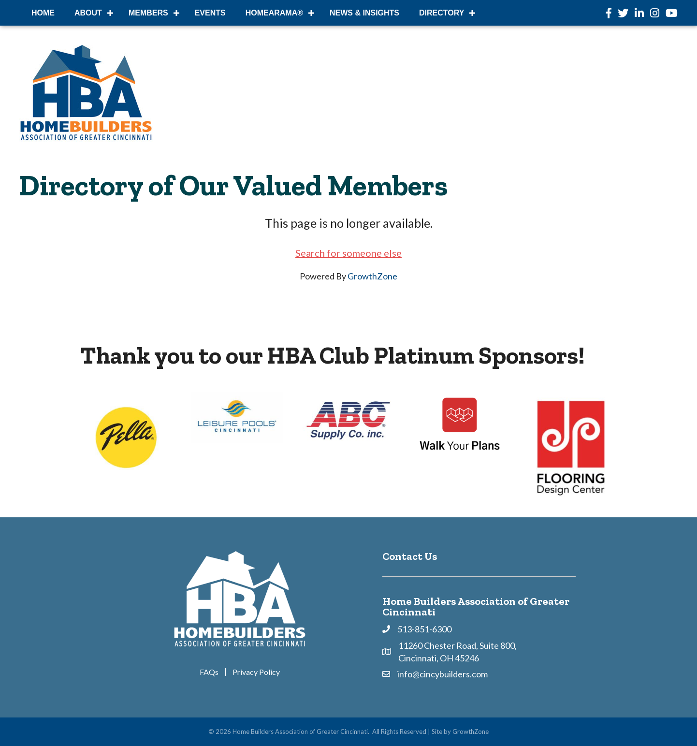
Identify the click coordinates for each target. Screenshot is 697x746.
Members (148, 13)
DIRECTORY (441, 13)
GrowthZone (372, 276)
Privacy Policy (256, 672)
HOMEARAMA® (274, 13)
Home (43, 13)
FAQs (209, 672)
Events (210, 13)
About (88, 13)
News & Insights (364, 13)
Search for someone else (348, 253)
